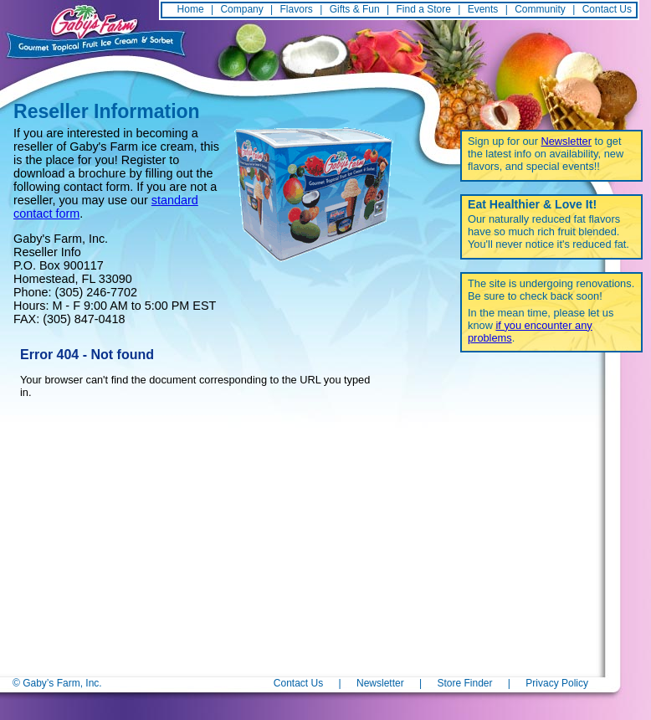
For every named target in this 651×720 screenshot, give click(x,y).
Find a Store (424, 9)
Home (190, 9)
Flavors (296, 9)
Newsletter (566, 141)
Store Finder (464, 683)
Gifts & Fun (355, 9)
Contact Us (607, 9)
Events (483, 9)
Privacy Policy (556, 683)
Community (540, 9)
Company (241, 9)
